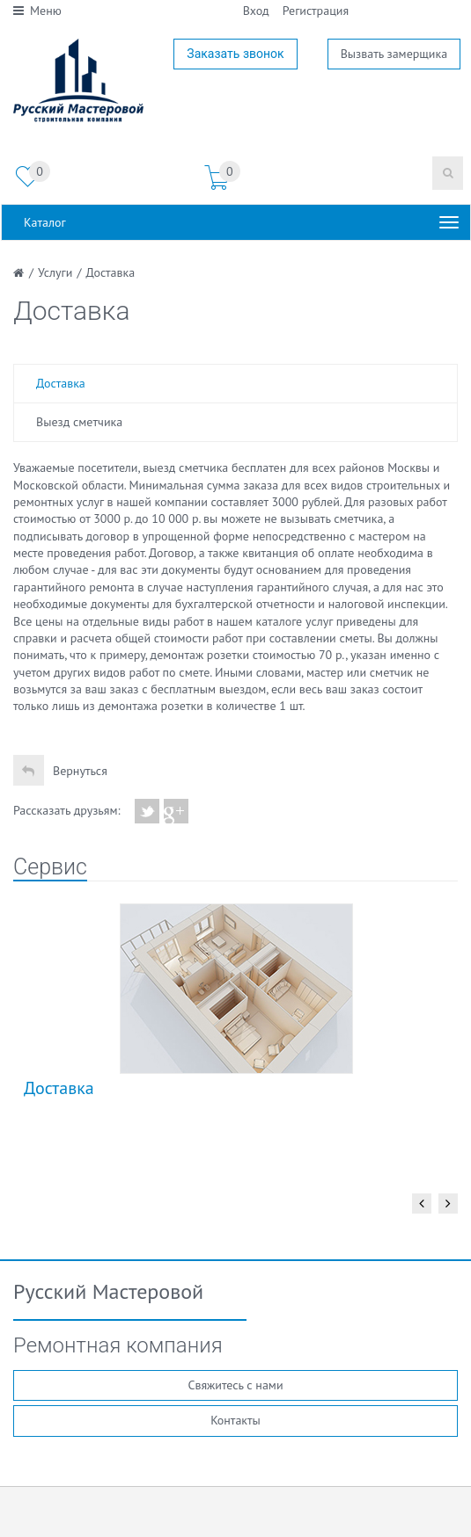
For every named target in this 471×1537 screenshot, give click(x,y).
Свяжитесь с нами (235, 1385)
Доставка (60, 383)
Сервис (50, 867)
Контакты (235, 1420)
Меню (37, 10)
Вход (256, 10)
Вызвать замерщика (394, 54)
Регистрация (316, 10)
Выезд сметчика (79, 422)
